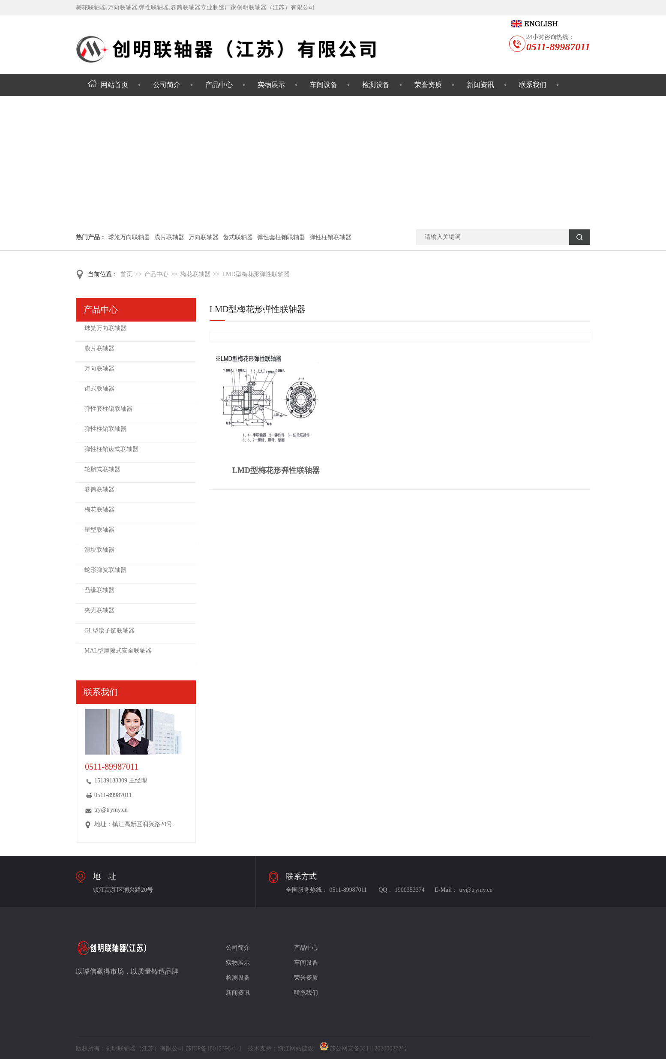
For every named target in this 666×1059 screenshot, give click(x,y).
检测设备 (376, 84)
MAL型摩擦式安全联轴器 (118, 650)
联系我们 (532, 84)
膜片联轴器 (169, 237)
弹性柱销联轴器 (330, 237)
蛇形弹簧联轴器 (105, 570)
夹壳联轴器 (99, 610)
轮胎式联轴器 (102, 469)
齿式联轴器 (238, 237)
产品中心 (219, 84)
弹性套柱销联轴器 (281, 237)
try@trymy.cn (111, 809)
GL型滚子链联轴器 (109, 630)
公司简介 (166, 84)
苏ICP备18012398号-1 (214, 1048)
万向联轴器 (204, 237)
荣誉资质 (428, 84)
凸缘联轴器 (99, 590)
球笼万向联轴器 (129, 237)
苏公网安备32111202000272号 (363, 1048)
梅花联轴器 (195, 274)
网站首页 (108, 84)
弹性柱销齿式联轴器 (111, 449)
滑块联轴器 (99, 550)
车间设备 (323, 84)
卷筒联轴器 (99, 489)
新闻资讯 (480, 84)
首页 (126, 274)
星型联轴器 (99, 529)
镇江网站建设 (296, 1048)
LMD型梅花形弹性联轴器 (255, 274)
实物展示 (271, 84)
